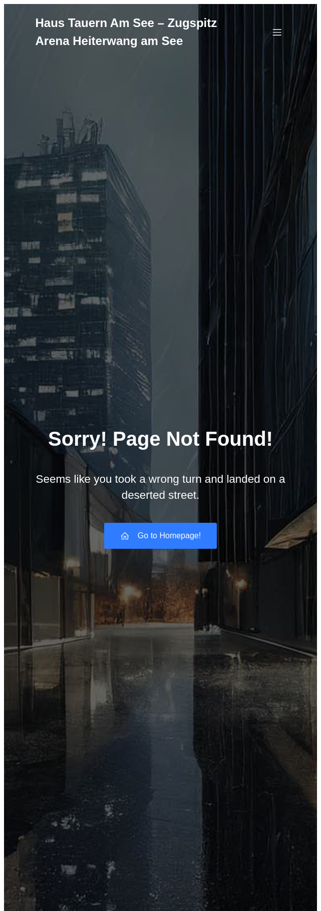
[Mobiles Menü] (277, 32)
